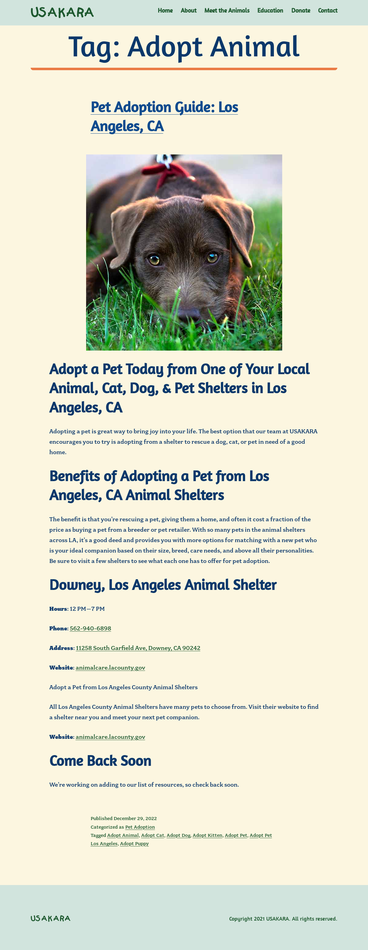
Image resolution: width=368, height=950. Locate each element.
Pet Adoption (140, 827)
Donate (300, 10)
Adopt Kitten (207, 835)
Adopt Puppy (134, 843)
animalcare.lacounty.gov (110, 667)
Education (270, 10)
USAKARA (63, 13)
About (188, 10)
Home (165, 10)
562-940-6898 (90, 628)
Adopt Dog (178, 835)
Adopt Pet (236, 835)
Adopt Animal (123, 835)
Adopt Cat (152, 835)
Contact (327, 10)
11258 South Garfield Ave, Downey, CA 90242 (138, 648)
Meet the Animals (226, 10)
